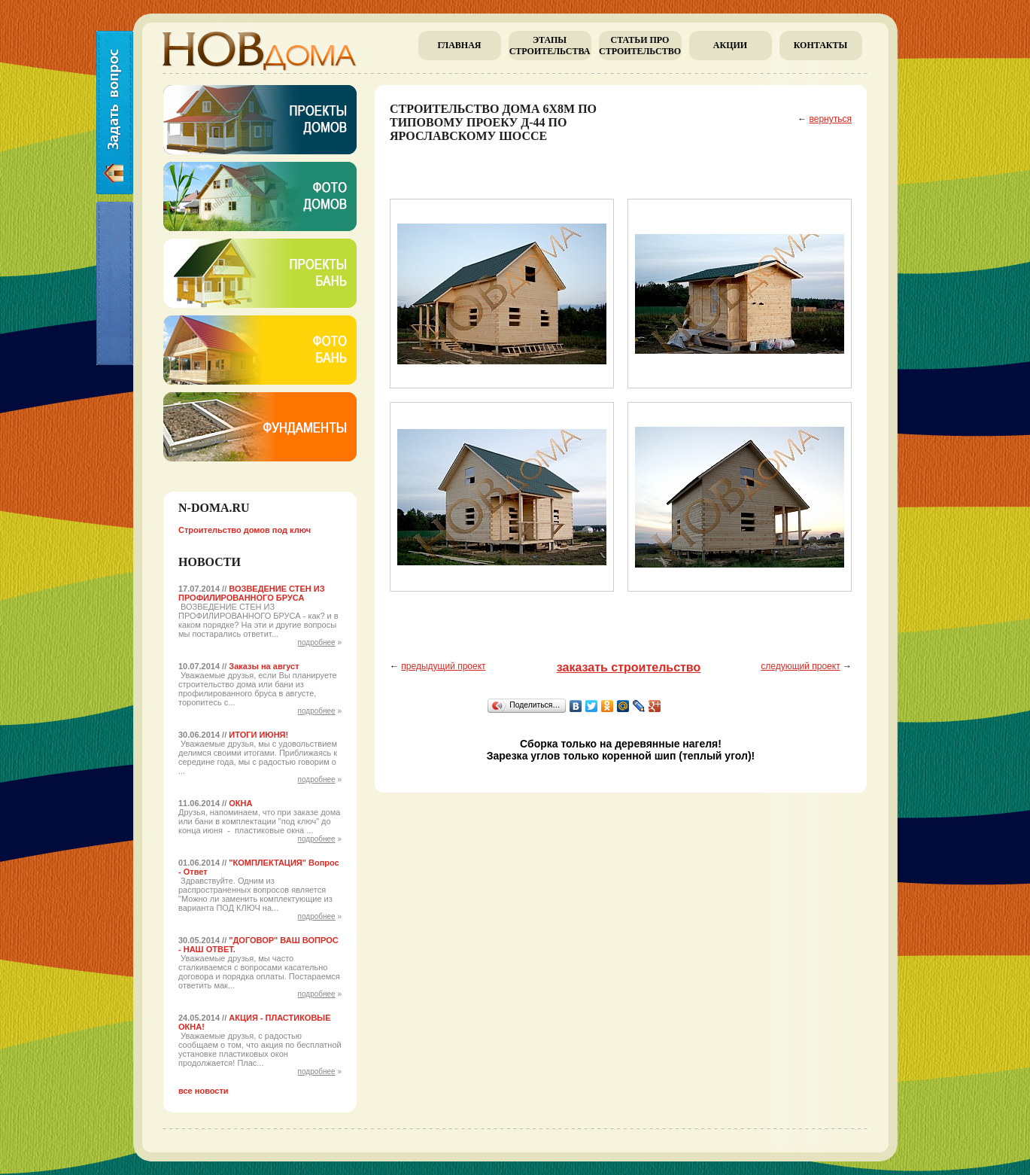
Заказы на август (264, 666)
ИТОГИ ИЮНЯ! (258, 734)
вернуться (831, 119)
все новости (203, 1090)
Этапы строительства (550, 45)
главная (459, 45)
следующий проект (800, 666)
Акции (730, 45)
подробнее (317, 642)
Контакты (821, 45)
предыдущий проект (443, 666)
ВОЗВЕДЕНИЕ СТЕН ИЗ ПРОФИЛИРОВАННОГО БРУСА (251, 593)
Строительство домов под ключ (244, 529)
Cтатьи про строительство (640, 45)
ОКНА (240, 803)
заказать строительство (628, 667)
